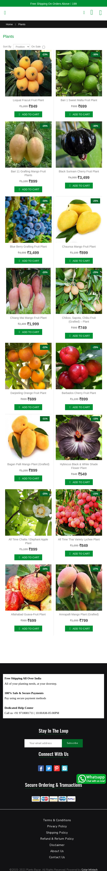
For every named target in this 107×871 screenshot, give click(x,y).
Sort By (7, 46)
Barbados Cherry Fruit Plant (79, 393)
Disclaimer (56, 845)
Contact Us (57, 857)
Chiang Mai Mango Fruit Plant (28, 317)
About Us (57, 851)
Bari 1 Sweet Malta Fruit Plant (79, 100)
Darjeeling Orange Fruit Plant (28, 393)
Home (9, 24)
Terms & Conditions (57, 820)
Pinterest (57, 768)
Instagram (65, 768)
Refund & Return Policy (57, 839)
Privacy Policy (57, 826)
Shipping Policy (57, 833)
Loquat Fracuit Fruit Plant (28, 100)
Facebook (41, 768)
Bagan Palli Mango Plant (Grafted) (28, 464)
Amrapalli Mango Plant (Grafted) (79, 614)
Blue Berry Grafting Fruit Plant (28, 246)
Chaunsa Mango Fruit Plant (79, 246)
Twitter (49, 768)
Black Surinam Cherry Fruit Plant (79, 171)
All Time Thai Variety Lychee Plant (79, 539)
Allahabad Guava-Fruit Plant (28, 614)
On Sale (36, 46)
